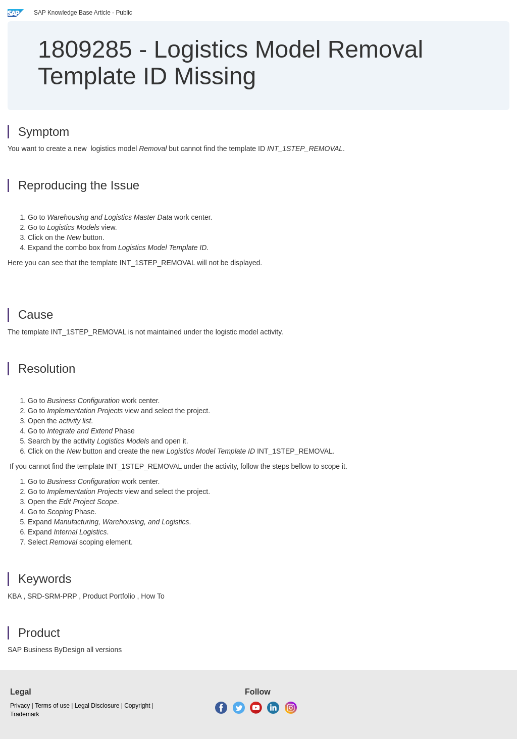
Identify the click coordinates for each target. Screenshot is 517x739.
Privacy (20, 705)
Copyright (137, 705)
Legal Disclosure (97, 705)
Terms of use (52, 705)
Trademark (24, 714)
